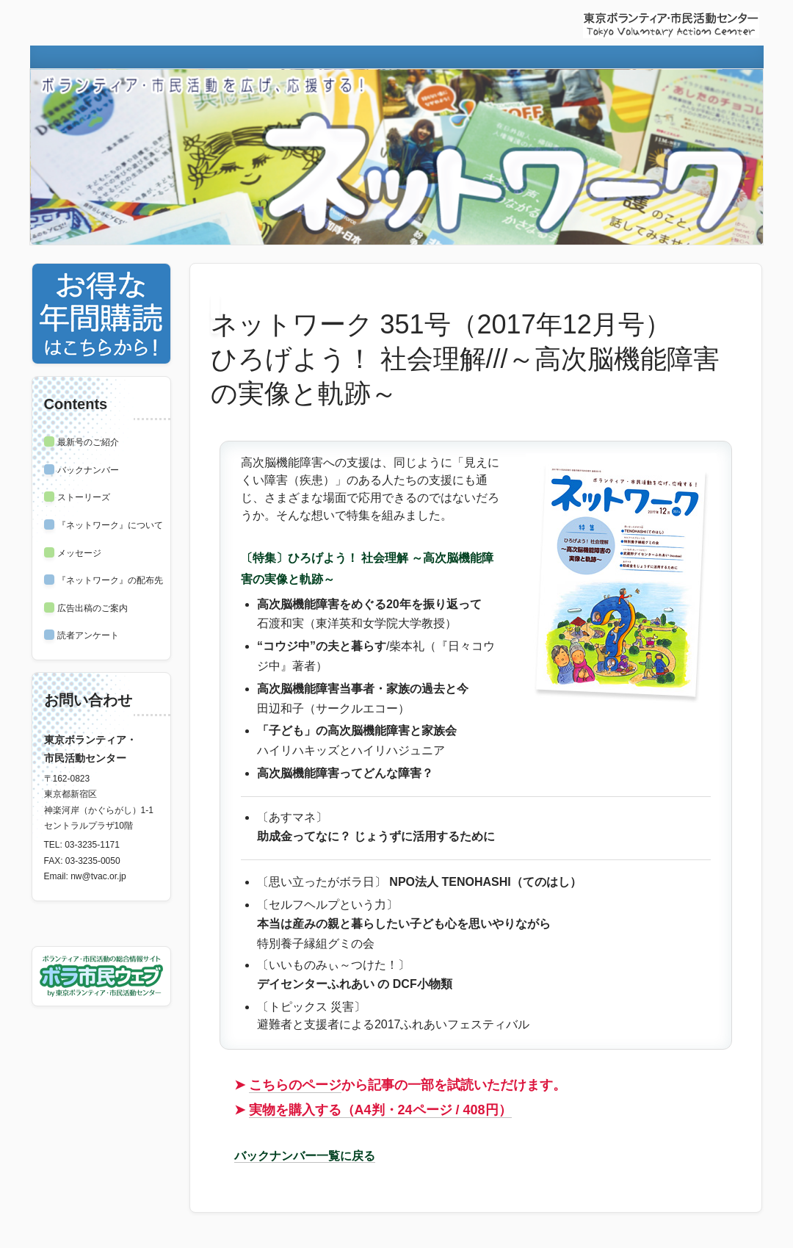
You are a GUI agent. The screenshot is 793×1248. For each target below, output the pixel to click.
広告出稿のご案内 (92, 608)
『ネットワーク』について (110, 525)
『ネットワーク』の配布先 (110, 580)
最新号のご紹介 (88, 442)
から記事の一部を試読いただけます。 (407, 1085)
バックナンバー (88, 470)
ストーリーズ (83, 497)
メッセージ (79, 553)
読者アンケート (88, 635)
